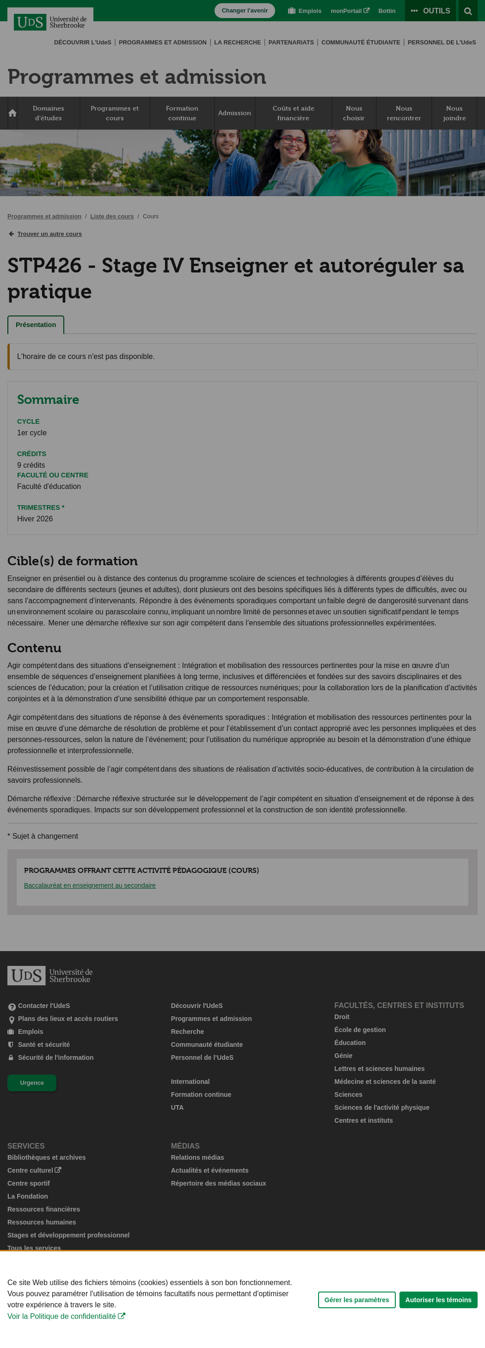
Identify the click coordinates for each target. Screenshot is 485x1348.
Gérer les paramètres (357, 1317)
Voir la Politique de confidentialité (61, 1334)
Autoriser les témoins (438, 1317)
